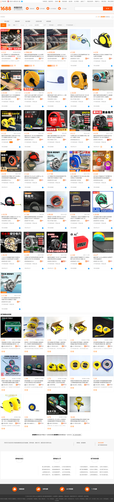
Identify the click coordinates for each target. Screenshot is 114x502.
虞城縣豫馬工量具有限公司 (75, 220)
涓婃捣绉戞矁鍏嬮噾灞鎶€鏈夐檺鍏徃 (30, 58)
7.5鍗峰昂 (10, 387)
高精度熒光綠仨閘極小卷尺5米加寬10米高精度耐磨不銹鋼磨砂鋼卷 (11, 177)
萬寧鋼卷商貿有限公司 (47, 469)
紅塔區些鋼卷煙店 (66, 466)
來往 (98, 499)
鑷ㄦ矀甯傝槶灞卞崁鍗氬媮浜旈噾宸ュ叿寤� (100, 346)
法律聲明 (55, 496)
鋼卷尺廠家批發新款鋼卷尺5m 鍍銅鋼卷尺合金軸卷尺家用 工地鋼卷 (102, 96)
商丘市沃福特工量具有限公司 (30, 99)
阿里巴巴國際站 (12, 499)
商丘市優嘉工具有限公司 (53, 139)
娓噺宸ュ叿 (5, 387)
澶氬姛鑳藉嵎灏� (13, 348)
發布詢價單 (101, 442)
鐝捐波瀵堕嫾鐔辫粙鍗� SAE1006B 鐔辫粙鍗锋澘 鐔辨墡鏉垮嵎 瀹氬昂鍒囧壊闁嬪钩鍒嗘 (57, 55)
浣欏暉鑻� (52, 384)
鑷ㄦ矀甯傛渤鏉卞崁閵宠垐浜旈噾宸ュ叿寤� (31, 384)
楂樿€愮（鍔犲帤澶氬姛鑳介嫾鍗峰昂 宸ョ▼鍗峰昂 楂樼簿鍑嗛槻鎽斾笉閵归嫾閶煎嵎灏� (34, 343)
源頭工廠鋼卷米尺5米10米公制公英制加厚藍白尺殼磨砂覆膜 (79, 177)
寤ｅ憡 (19, 56)
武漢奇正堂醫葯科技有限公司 (97, 469)
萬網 (87, 499)
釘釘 (101, 499)
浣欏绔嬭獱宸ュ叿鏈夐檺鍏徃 (31, 423)
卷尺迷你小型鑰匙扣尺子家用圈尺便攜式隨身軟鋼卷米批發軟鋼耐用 (102, 177)
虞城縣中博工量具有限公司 (30, 220)
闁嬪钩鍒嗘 (37, 61)
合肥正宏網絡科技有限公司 (106, 466)
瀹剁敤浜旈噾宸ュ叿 (98, 348)
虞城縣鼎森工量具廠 (75, 180)
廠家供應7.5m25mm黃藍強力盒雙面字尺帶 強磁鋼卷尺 (102, 258)
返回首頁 (69, 434)
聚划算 (43, 499)
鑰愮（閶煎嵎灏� (58, 348)
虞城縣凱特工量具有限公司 (75, 58)
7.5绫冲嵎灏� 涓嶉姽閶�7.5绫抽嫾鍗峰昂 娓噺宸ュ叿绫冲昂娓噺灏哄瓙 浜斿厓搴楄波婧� (57, 381)
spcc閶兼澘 (11, 61)
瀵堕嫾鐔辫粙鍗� (29, 61)
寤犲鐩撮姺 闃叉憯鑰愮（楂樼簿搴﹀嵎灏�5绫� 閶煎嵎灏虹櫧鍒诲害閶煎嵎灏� (79, 343)
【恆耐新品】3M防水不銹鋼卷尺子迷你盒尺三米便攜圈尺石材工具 (79, 217)
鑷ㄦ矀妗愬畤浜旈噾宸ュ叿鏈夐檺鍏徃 (31, 346)
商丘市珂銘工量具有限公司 (7, 99)
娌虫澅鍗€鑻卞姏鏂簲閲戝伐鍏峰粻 (8, 346)
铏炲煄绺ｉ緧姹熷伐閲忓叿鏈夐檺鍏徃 (8, 423)
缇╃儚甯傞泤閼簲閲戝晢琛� (77, 423)
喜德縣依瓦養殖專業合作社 (96, 466)
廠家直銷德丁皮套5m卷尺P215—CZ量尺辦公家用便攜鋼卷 (57, 96)
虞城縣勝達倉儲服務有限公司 (98, 180)
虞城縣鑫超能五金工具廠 (75, 139)
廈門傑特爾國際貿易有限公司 (87, 469)
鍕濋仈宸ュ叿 (51, 425)
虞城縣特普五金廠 (52, 180)
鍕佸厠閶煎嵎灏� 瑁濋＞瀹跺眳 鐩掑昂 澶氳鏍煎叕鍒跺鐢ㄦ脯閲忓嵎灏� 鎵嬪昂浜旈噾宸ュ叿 (102, 343)
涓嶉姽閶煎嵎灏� (52, 387)
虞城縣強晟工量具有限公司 (7, 261)
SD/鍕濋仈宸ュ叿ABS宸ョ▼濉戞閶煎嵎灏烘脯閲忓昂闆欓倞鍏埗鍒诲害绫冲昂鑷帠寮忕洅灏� (57, 420)
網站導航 (86, 496)
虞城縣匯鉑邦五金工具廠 (7, 180)
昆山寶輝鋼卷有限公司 (57, 466)
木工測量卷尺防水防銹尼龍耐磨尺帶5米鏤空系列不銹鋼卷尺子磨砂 (57, 177)
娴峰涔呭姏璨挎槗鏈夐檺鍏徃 (54, 423)
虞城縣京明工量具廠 (7, 139)
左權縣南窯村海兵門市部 (86, 472)
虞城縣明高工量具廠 (98, 220)
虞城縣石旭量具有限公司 (98, 139)
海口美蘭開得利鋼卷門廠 (58, 474)
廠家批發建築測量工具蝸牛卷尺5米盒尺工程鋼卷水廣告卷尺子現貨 (11, 136)
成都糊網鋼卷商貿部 (57, 469)
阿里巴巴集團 (3, 499)
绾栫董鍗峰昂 (104, 387)
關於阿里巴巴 (73, 496)
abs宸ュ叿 (57, 425)
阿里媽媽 (61, 499)
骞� (19, 58)
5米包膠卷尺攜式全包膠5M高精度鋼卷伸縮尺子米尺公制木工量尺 (102, 217)
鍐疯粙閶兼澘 (5, 61)
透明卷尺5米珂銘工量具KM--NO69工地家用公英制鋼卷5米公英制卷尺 (57, 217)
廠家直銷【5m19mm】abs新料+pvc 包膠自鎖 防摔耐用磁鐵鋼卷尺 (34, 177)
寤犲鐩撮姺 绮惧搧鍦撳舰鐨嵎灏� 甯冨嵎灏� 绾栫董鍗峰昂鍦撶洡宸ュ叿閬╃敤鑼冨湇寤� (102, 381)
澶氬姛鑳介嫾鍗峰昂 (7, 425)
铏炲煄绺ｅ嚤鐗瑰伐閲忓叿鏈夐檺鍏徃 (77, 384)
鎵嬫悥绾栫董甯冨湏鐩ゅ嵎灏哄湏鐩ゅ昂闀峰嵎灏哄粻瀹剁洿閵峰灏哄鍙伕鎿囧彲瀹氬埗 (79, 381)
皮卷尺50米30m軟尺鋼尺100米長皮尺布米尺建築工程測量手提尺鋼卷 (34, 96)
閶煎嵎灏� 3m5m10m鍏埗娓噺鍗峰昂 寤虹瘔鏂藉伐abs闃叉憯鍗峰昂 (34, 381)
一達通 (111, 499)
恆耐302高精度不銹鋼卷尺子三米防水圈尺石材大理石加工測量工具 (79, 258)
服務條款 (61, 496)
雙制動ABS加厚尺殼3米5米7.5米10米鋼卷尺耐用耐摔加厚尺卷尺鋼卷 (79, 96)
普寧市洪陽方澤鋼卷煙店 (48, 474)
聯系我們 (80, 496)
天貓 (39, 499)
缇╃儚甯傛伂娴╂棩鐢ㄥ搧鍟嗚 (77, 346)
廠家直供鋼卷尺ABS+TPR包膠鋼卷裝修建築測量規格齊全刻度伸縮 (11, 96)
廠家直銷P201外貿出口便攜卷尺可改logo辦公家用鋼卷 (102, 55)
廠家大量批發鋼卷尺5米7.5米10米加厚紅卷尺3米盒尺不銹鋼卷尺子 (56, 136)
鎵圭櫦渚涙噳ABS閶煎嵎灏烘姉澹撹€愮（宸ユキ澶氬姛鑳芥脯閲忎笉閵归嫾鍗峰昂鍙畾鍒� (11, 420)
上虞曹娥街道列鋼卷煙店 (48, 472)
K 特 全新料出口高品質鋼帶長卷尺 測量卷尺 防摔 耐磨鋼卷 (79, 55)
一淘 (47, 499)
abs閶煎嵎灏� (34, 387)
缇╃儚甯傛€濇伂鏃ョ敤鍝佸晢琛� (54, 346)
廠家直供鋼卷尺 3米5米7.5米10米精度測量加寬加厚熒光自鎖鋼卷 (57, 258)
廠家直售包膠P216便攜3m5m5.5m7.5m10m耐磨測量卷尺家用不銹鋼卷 (11, 217)
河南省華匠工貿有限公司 (98, 58)
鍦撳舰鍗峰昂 (96, 387)
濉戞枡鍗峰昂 (5, 348)
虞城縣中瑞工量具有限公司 (30, 180)
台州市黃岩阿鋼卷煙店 (67, 472)
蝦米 (66, 499)
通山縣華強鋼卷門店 (47, 466)
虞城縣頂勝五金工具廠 (30, 139)
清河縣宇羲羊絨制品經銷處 (106, 469)
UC (90, 499)
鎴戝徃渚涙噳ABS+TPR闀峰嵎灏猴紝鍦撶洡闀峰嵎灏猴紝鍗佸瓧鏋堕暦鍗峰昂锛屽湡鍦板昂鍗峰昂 (34, 420)
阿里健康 (106, 499)
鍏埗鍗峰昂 (28, 387)
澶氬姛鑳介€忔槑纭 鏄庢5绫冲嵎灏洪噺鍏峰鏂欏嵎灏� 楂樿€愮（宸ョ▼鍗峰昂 (11, 343)
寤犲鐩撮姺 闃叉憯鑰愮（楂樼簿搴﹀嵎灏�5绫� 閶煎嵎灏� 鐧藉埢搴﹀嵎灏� (57, 343)
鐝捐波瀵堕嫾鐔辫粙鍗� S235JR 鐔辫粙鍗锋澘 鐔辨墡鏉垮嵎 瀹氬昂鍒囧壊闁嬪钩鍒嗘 (34, 55)
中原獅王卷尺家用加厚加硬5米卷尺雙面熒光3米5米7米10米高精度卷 (34, 258)
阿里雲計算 (71, 499)
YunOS (77, 499)
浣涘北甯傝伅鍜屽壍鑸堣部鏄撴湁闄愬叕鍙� (7, 58)
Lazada (57, 500)
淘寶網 (35, 499)
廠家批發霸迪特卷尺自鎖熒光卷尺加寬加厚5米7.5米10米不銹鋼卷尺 (102, 136)
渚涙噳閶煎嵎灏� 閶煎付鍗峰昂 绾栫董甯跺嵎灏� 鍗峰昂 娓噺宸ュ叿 (79, 420)
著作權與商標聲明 (47, 496)
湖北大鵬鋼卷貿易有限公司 (69, 469)
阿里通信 (82, 499)
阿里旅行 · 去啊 (54, 499)
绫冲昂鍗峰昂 (16, 387)
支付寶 (93, 499)
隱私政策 (66, 496)
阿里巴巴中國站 (21, 499)
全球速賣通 (29, 499)
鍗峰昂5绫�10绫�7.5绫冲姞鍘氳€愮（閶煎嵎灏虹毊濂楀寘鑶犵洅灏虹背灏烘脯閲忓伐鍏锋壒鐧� (11, 381)
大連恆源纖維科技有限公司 (86, 466)
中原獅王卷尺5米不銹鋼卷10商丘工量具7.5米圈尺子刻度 (79, 136)
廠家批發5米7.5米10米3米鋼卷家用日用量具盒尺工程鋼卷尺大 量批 (34, 136)
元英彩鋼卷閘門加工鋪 (57, 472)
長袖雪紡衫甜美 (94, 472)
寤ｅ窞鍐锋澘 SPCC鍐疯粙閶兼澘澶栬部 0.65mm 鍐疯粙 (10, 55)
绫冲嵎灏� (50, 348)
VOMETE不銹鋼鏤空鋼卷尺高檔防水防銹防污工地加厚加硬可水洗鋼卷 (11, 258)
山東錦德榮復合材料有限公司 (97, 474)
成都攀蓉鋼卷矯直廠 (67, 474)
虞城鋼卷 (83, 442)
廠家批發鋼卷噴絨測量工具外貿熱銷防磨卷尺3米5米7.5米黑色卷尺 (34, 217)
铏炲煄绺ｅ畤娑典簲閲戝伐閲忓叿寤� (8, 384)
